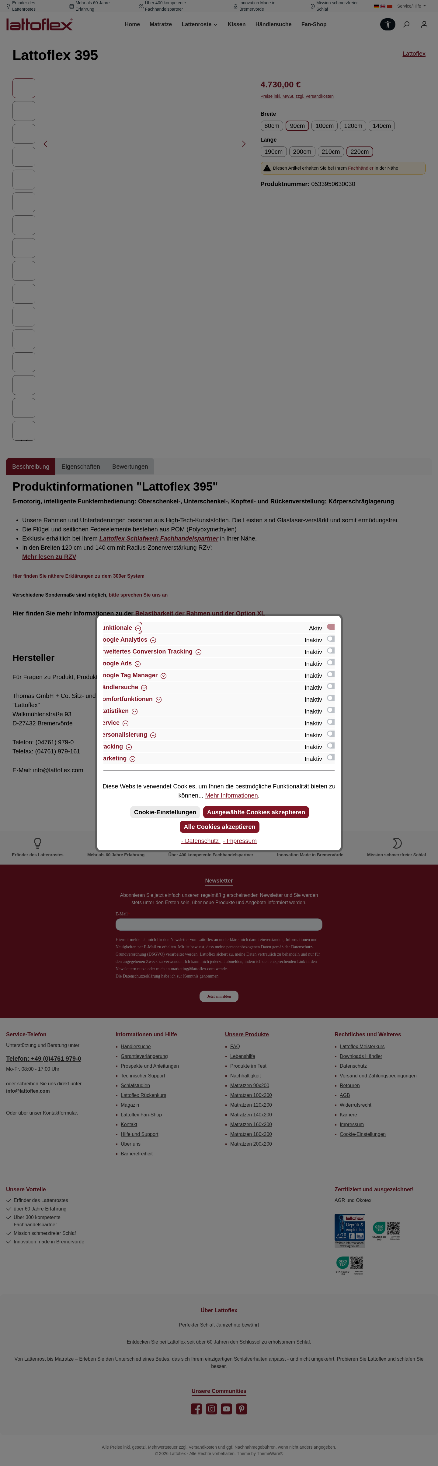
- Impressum (240, 840)
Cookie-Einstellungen (165, 812)
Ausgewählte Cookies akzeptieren (256, 812)
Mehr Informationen (231, 795)
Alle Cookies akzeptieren (219, 826)
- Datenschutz (201, 840)
